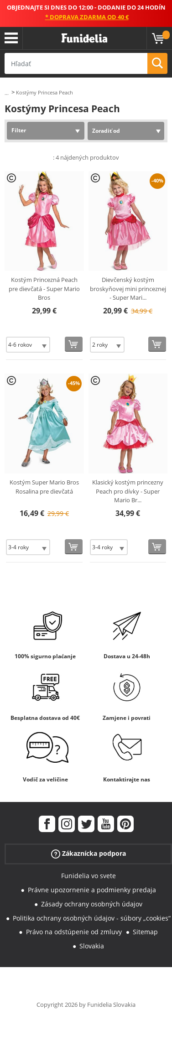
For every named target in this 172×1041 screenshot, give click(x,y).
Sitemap (145, 931)
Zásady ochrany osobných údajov (91, 904)
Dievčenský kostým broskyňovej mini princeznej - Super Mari (128, 289)
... (7, 92)
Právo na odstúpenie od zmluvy (74, 931)
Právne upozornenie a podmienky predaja (92, 889)
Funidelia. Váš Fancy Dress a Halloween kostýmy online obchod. (84, 38)
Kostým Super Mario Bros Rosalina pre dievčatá (44, 486)
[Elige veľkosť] (28, 345)
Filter (18, 130)
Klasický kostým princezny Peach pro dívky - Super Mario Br (127, 491)
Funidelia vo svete (88, 875)
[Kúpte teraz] (74, 344)
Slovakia (91, 946)
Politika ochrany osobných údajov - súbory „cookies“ (92, 918)
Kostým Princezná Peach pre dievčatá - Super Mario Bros (44, 289)
